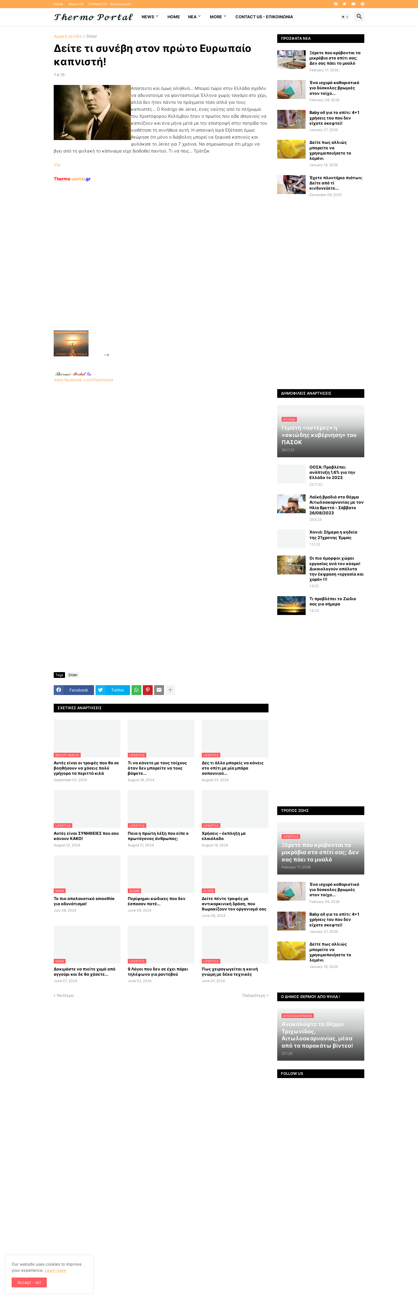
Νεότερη (65, 995)
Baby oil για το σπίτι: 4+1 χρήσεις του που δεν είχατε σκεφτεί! (334, 117)
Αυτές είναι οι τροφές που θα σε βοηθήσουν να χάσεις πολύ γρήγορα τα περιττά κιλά (86, 768)
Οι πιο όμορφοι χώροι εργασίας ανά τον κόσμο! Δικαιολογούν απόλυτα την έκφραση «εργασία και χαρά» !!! (336, 569)
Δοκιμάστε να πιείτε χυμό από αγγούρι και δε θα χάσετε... (85, 971)
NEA (192, 16)
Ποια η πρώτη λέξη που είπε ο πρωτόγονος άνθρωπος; (158, 836)
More (216, 16)
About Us (76, 4)
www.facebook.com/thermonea (161, 456)
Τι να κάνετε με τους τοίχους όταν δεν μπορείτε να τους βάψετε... (157, 768)
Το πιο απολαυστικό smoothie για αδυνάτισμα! (84, 901)
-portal (72, 179)
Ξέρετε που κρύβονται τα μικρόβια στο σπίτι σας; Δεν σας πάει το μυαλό (335, 58)
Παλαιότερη (253, 995)
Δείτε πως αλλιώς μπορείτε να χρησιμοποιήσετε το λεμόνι (330, 150)
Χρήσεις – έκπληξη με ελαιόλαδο (224, 836)
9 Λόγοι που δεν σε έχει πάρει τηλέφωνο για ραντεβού (158, 971)
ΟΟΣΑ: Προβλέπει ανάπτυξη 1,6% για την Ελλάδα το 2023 (332, 472)
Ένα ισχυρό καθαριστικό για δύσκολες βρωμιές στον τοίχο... (334, 87)
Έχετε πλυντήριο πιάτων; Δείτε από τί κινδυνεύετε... (336, 183)
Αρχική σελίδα (68, 36)
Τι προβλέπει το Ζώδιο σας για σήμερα (332, 601)
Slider (91, 36)
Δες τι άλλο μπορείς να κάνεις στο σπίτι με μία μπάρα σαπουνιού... (233, 768)
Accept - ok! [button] (29, 1282)
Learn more (55, 1270)
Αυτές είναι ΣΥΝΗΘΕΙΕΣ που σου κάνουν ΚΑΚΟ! (86, 836)
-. (73, 374)
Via (57, 165)
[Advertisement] (154, 269)
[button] (345, 17)
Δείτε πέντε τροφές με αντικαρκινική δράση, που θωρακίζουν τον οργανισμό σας (234, 903)
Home (58, 4)
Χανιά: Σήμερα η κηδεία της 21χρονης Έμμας (333, 534)
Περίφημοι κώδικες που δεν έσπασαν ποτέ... (156, 901)
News (148, 16)
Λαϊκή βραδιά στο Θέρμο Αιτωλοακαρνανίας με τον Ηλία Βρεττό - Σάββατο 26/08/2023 (336, 504)
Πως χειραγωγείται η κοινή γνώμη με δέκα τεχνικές (230, 971)
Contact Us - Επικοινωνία (110, 4)
